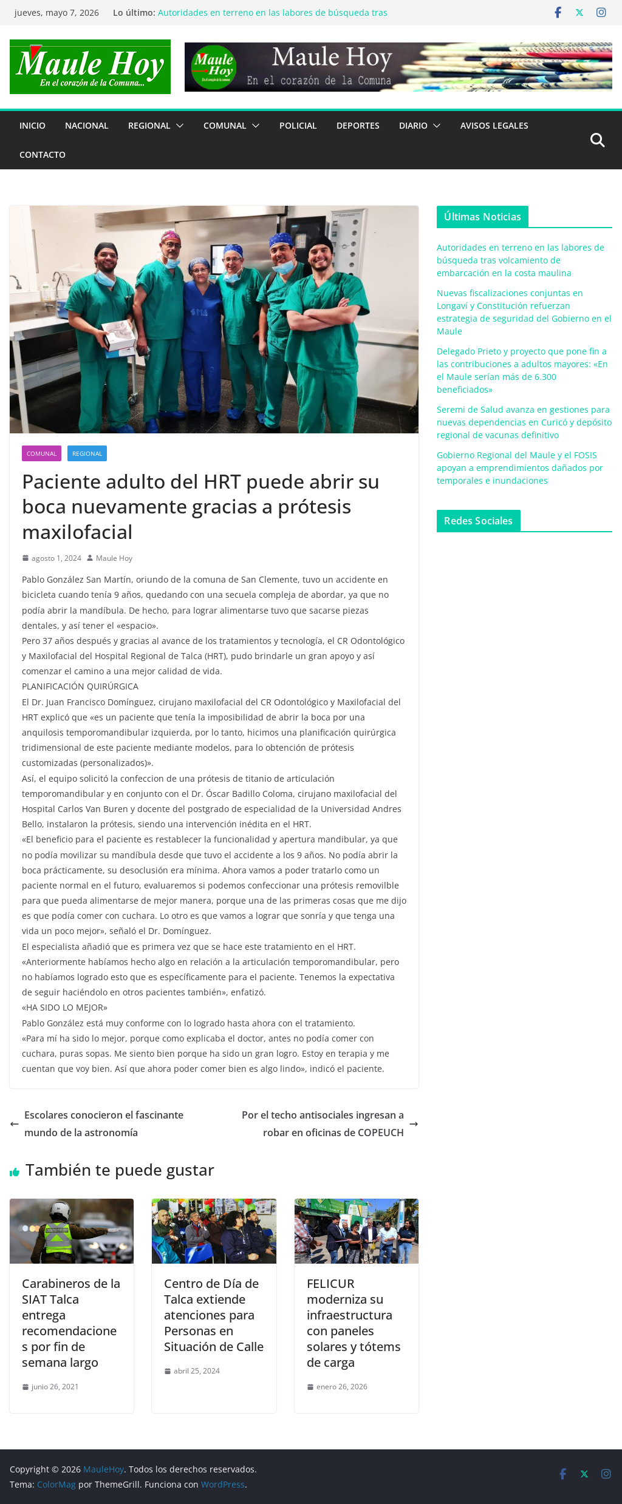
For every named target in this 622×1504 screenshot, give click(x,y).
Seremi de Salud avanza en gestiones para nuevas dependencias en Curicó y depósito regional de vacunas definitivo (524, 422)
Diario (413, 125)
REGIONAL (149, 125)
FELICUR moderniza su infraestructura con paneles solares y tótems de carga (354, 1322)
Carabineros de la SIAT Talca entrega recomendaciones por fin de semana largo (71, 1322)
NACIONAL (87, 125)
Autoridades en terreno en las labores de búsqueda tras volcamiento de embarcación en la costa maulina (273, 18)
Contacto (42, 154)
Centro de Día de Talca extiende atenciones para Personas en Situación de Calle (214, 1315)
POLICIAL (298, 125)
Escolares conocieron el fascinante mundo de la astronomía (96, 1123)
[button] (177, 125)
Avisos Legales (494, 125)
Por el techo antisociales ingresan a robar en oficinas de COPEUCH (330, 1123)
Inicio (32, 125)
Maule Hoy (114, 558)
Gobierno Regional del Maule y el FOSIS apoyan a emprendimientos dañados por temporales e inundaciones (520, 467)
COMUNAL (225, 125)
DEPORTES (358, 125)
